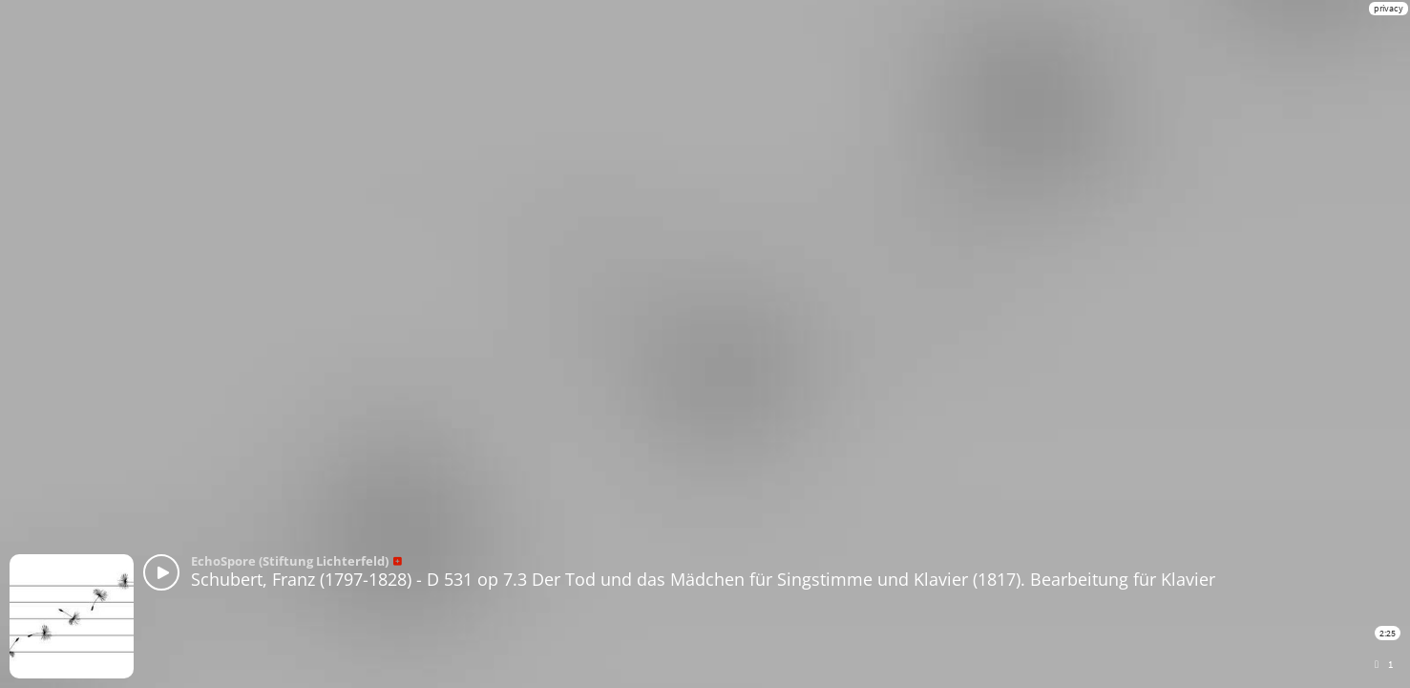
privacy (1388, 8)
